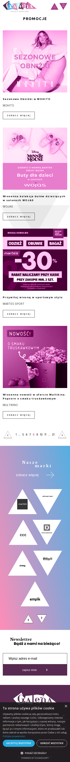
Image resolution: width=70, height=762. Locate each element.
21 (53, 435)
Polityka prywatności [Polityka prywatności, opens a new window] (14, 736)
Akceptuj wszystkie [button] (18, 743)
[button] (35, 753)
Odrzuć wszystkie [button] (51, 743)
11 (45, 434)
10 (41, 434)
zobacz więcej (19, 115)
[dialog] (35, 732)
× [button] (65, 706)
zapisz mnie (35, 669)
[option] (35, 557)
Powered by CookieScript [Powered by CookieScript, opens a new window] (35, 758)
